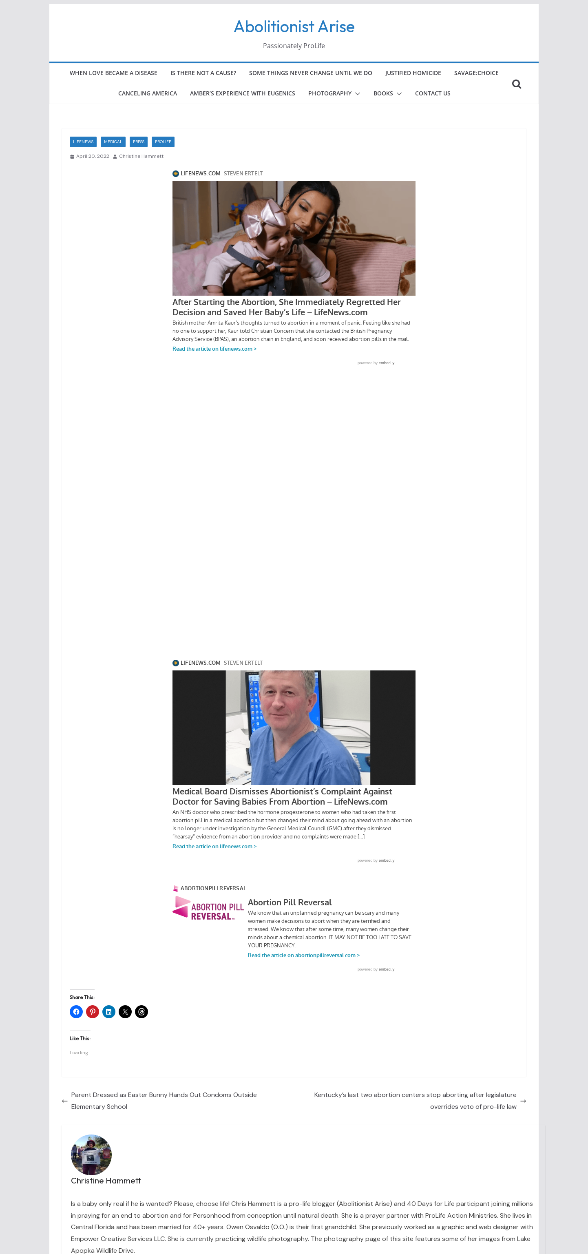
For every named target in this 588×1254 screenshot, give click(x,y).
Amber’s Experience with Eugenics (242, 93)
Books (383, 93)
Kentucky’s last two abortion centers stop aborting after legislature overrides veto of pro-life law (420, 1100)
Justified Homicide (413, 73)
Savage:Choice (476, 73)
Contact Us (433, 93)
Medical (113, 141)
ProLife (163, 141)
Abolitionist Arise (294, 26)
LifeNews (83, 141)
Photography (329, 93)
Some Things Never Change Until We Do (310, 73)
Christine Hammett (141, 156)
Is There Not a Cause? (203, 73)
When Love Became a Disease (113, 73)
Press (138, 141)
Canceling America (147, 93)
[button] (355, 94)
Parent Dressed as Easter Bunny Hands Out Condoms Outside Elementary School (159, 1100)
